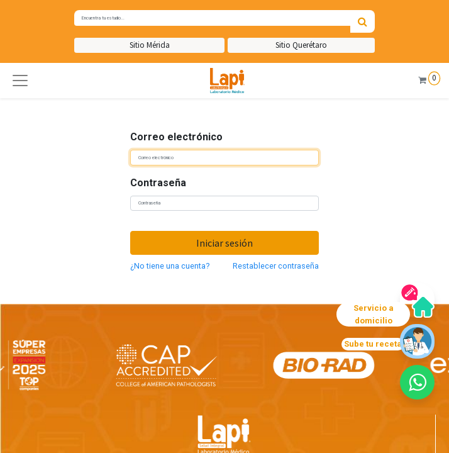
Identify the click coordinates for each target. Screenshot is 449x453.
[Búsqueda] (362, 21)
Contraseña (158, 183)
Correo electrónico (176, 137)
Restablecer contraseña (276, 266)
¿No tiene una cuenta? (169, 266)
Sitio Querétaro (301, 45)
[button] (20, 80)
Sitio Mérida (150, 45)
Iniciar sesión (224, 243)
